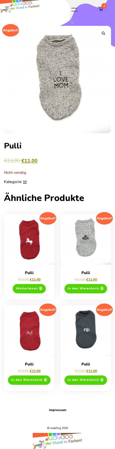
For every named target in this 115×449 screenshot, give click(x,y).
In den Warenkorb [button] (83, 288)
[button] (103, 33)
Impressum (57, 410)
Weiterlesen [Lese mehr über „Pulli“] (27, 288)
